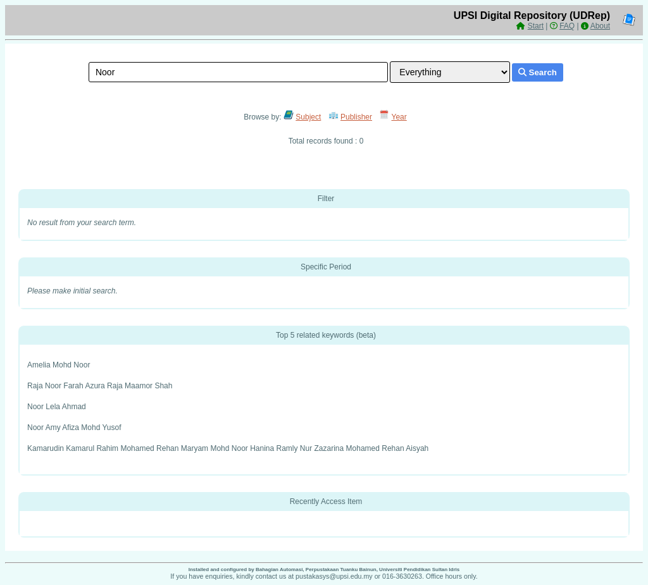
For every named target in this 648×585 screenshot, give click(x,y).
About (600, 26)
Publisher (356, 117)
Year (399, 117)
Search (537, 72)
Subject (308, 117)
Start (536, 26)
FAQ (567, 26)
